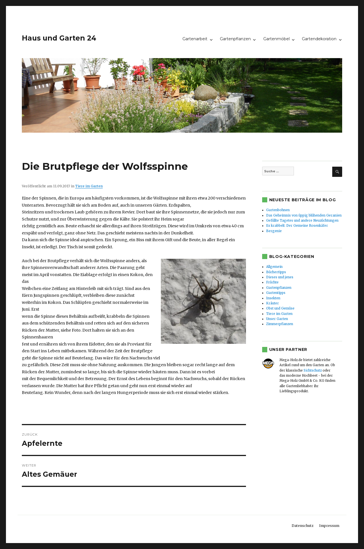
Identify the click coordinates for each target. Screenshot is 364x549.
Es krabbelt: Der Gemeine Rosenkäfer (297, 226)
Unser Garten (277, 319)
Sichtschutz (313, 370)
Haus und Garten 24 (59, 38)
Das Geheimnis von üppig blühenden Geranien (304, 215)
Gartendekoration (319, 38)
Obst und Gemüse (280, 308)
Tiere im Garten (89, 186)
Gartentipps (275, 293)
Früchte (272, 282)
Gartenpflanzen (235, 38)
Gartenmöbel (276, 38)
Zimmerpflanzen (279, 324)
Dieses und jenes (279, 277)
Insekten (273, 298)
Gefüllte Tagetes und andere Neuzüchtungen (302, 220)
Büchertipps (276, 272)
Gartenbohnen (278, 210)
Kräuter (272, 303)
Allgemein (274, 267)
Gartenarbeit (194, 38)
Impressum (329, 525)
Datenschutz (302, 525)
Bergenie (274, 231)
